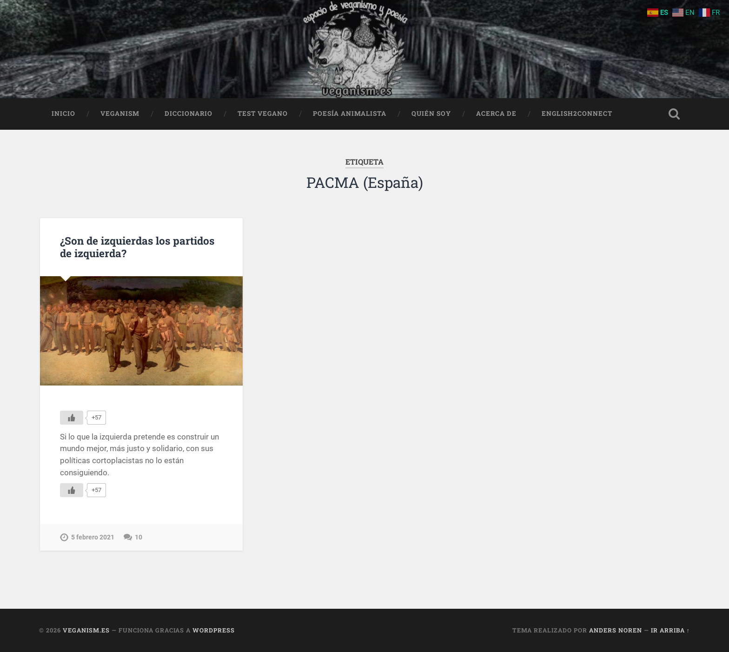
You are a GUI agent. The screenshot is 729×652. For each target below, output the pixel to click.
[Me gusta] (71, 418)
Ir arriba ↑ (670, 630)
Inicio (63, 113)
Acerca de (496, 113)
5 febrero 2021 (92, 537)
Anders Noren (615, 630)
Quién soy (431, 113)
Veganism (119, 113)
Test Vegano (263, 113)
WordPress (213, 630)
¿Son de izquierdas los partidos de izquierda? (137, 246)
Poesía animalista (349, 113)
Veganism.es (86, 630)
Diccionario (188, 113)
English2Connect (577, 113)
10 (138, 537)
